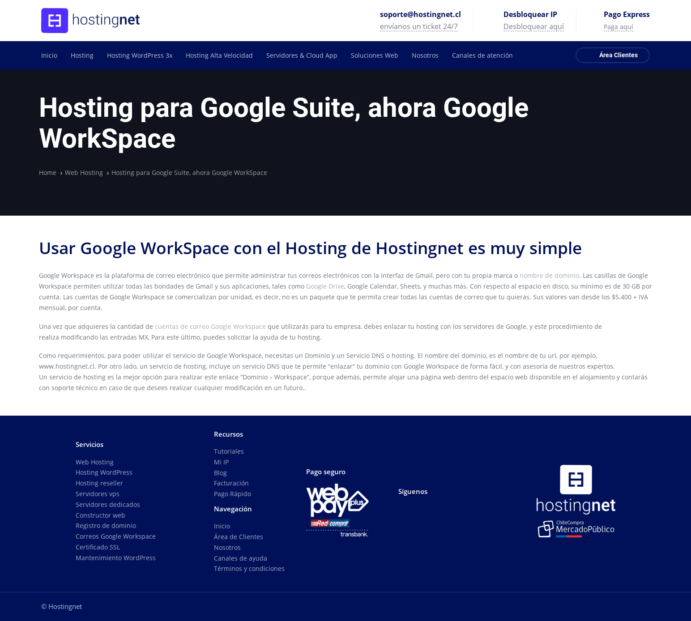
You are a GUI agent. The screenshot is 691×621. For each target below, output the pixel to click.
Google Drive (325, 286)
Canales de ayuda (240, 558)
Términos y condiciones (249, 568)
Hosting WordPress (104, 472)
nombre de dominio (549, 275)
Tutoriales (229, 451)
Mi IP (221, 462)
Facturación (231, 483)
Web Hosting (95, 462)
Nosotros (227, 547)
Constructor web (100, 515)
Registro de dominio (106, 525)
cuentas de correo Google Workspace (210, 326)
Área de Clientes (238, 536)
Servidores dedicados (108, 504)
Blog (220, 472)
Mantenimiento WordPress (116, 557)
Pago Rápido (232, 493)
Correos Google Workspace (116, 536)
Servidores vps (97, 493)
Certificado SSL (98, 547)
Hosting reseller (99, 483)
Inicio (222, 526)
